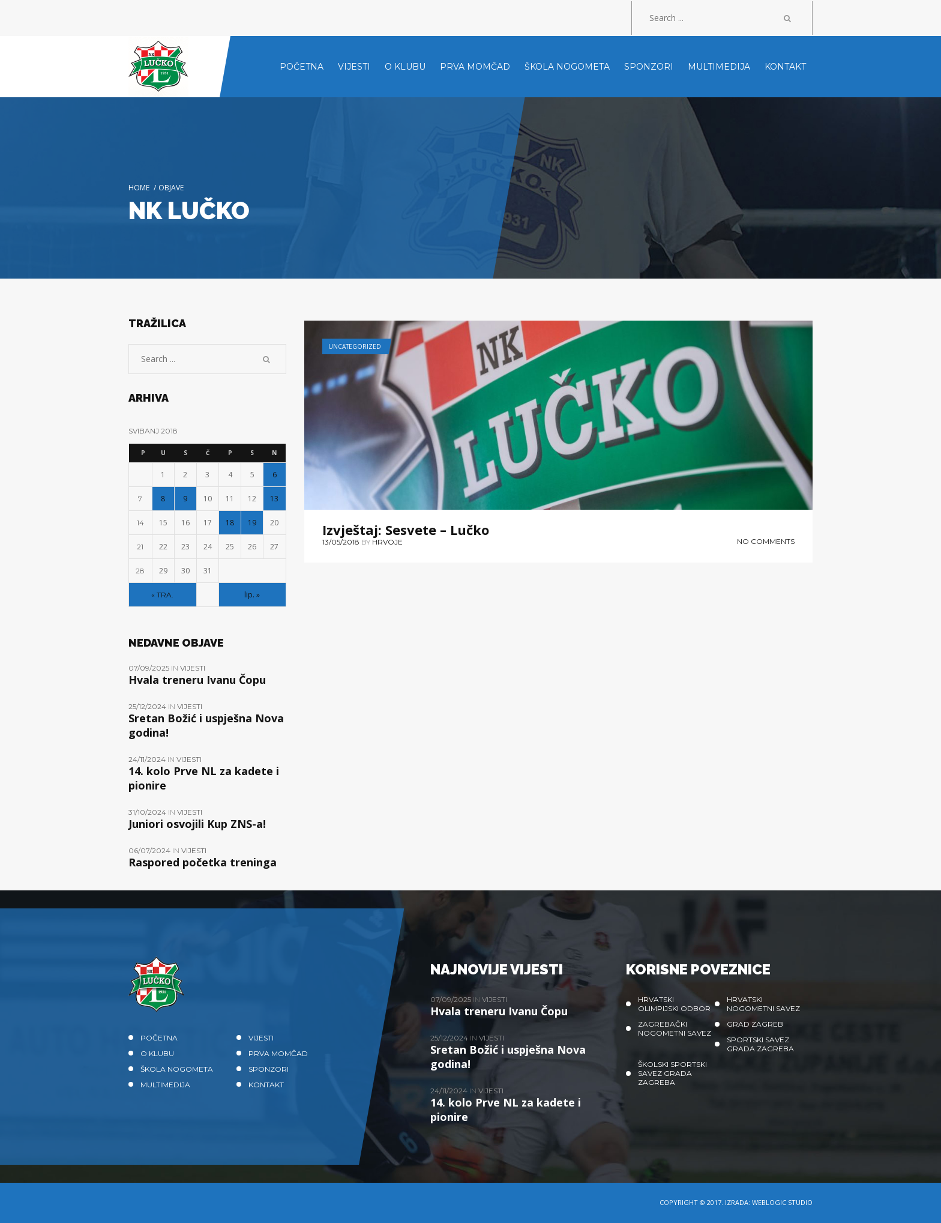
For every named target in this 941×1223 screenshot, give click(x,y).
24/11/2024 (147, 759)
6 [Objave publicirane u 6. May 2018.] (274, 475)
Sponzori (268, 1069)
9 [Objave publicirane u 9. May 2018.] (185, 499)
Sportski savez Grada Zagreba (760, 1044)
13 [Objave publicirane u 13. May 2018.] (274, 499)
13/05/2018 (340, 541)
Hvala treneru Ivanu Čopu (197, 679)
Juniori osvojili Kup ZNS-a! (197, 824)
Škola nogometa (176, 1069)
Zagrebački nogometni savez (674, 1028)
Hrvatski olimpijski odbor (674, 1004)
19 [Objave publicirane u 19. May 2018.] (252, 523)
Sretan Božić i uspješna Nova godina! (206, 725)
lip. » (252, 595)
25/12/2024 (148, 706)
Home (138, 188)
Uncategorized (354, 346)
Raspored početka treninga (202, 862)
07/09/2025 (149, 667)
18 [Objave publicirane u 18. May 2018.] (230, 523)
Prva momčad (278, 1053)
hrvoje (387, 541)
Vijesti (192, 667)
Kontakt (266, 1084)
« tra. (162, 594)
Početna (159, 1037)
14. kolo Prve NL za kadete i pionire (203, 778)
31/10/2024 (148, 812)
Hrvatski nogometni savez (763, 1004)
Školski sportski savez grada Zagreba (672, 1073)
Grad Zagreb (755, 1023)
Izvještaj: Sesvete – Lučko (405, 529)
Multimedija (165, 1084)
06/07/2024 (150, 850)
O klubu (157, 1053)
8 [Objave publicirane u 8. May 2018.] (163, 499)
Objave (171, 188)
